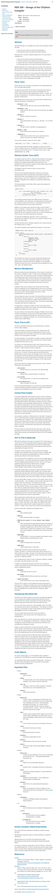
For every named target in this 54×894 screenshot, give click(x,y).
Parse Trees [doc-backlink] (20, 82)
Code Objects (5, 24)
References (4, 30)
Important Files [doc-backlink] (21, 667)
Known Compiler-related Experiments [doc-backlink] (31, 827)
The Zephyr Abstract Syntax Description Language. (30, 869)
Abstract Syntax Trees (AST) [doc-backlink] (27, 155)
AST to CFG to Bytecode (7, 19)
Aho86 (16, 857)
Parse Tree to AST (6, 16)
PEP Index (29, 2)
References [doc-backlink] (19, 854)
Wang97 (17, 866)
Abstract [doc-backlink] (18, 42)
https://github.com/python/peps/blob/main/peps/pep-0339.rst (34, 889)
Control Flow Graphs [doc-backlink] (23, 393)
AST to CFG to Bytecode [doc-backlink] (25, 438)
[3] (32, 847)
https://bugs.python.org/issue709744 (37, 886)
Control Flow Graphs (7, 18)
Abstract (4, 9)
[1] (20, 836)
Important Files (5, 25)
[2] (23, 841)
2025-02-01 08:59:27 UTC (28, 892)
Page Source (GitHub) (7, 33)
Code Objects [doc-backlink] (20, 652)
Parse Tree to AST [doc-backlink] (22, 322)
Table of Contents (20, 26)
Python (23, 2)
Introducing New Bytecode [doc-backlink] (26, 594)
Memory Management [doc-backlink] (24, 269)
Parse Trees (5, 10)
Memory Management (7, 15)
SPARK (34, 681)
